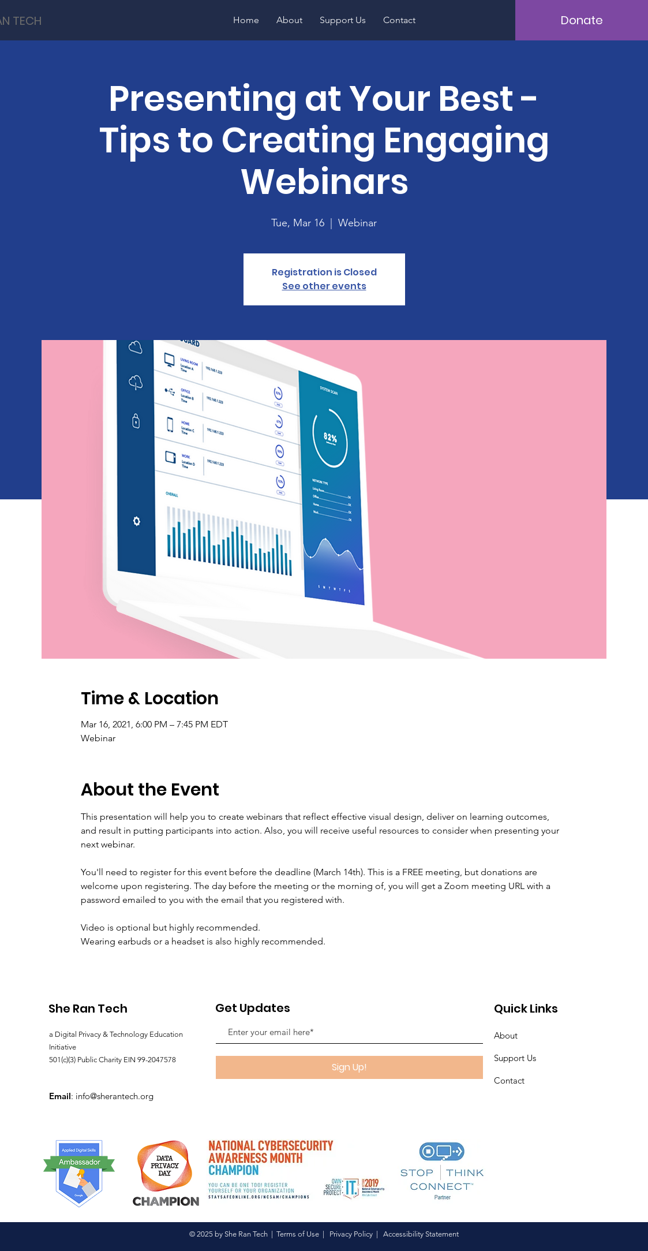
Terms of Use (297, 1234)
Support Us (515, 1057)
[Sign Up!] (349, 1067)
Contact (509, 1080)
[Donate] (581, 20)
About (506, 1035)
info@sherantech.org (114, 1096)
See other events (324, 286)
